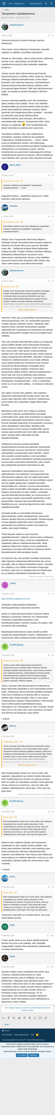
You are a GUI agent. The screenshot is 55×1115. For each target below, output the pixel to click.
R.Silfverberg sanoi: (11, 742)
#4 (53, 281)
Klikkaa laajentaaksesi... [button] (28, 310)
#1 (53, 35)
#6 (53, 655)
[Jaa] (49, 35)
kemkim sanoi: (9, 287)
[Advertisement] (27, 1042)
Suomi (6, 1087)
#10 (52, 936)
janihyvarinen (9, 17)
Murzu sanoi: (8, 817)
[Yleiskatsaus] (46, 3)
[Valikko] (4, 3)
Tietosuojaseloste (21, 1091)
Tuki (32, 1091)
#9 (53, 887)
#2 (53, 175)
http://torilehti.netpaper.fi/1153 (15, 598)
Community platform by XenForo (23, 1096)
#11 (52, 967)
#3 (53, 216)
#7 (53, 736)
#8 (53, 812)
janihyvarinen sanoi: (11, 181)
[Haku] (51, 3)
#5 (53, 594)
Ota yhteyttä (7, 1091)
